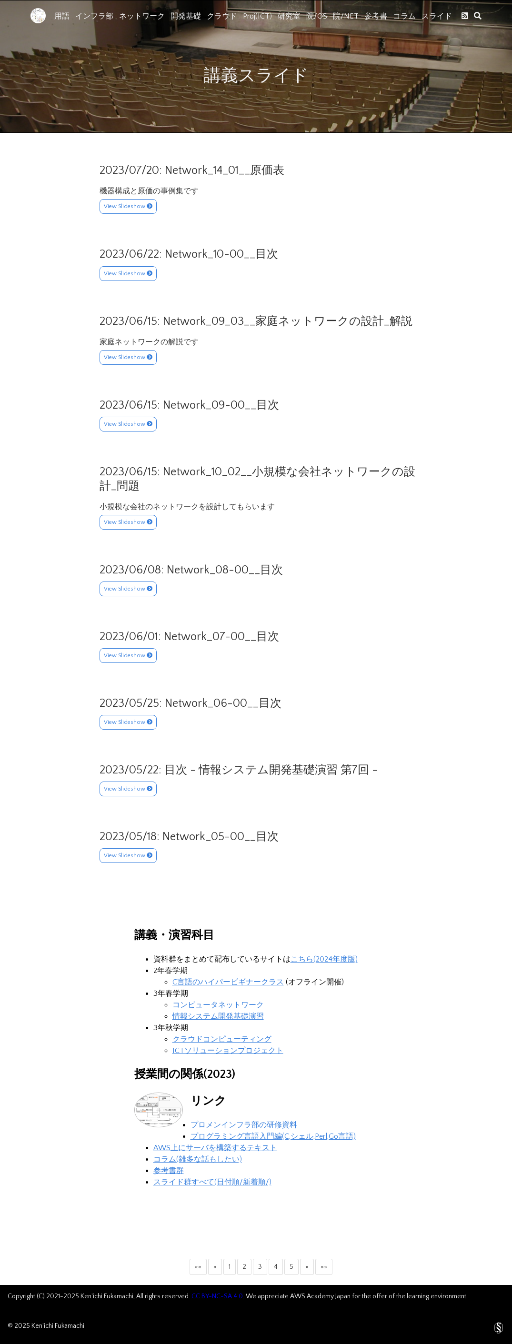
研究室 (289, 16)
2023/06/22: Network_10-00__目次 (189, 254)
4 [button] (276, 1267)
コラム (404, 16)
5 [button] (291, 1267)
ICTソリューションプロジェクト (227, 1050)
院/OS (316, 16)
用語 (62, 16)
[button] (198, 1267)
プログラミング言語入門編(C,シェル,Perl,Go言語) (273, 1136)
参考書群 (168, 1170)
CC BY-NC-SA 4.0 (217, 1296)
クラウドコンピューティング (221, 1039)
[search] (478, 16)
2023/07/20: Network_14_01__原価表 (192, 170)
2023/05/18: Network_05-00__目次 (189, 837)
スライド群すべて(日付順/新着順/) (212, 1182)
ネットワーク (142, 16)
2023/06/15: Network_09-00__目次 (189, 405)
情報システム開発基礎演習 (218, 1016)
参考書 (375, 16)
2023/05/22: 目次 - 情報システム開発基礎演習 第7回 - (239, 770)
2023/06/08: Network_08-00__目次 (191, 570)
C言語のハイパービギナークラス (228, 982)
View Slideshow (128, 206)
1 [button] (230, 1267)
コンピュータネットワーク (218, 1005)
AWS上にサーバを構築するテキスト (215, 1147)
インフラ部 (94, 16)
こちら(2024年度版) (324, 959)
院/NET (346, 16)
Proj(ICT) (257, 16)
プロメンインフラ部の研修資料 (244, 1125)
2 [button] (244, 1267)
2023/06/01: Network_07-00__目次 (189, 637)
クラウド (222, 16)
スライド (437, 16)
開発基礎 (186, 16)
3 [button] (260, 1267)
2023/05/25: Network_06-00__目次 (190, 703)
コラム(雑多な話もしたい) (197, 1159)
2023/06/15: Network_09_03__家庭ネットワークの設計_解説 (256, 321)
